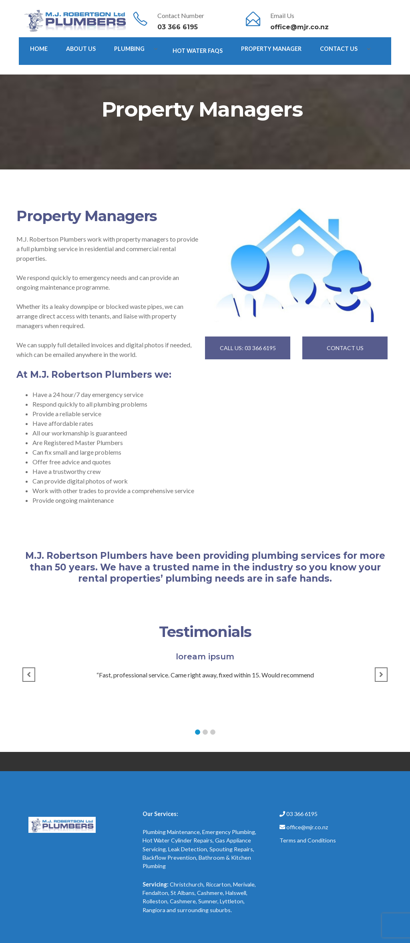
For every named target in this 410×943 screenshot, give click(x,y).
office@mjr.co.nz (299, 27)
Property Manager (271, 48)
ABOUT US (81, 48)
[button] (197, 732)
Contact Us (339, 48)
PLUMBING (129, 48)
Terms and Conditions (307, 840)
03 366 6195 (177, 27)
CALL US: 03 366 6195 (248, 348)
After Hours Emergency (68, 70)
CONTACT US (345, 348)
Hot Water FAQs (198, 50)
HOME (39, 48)
